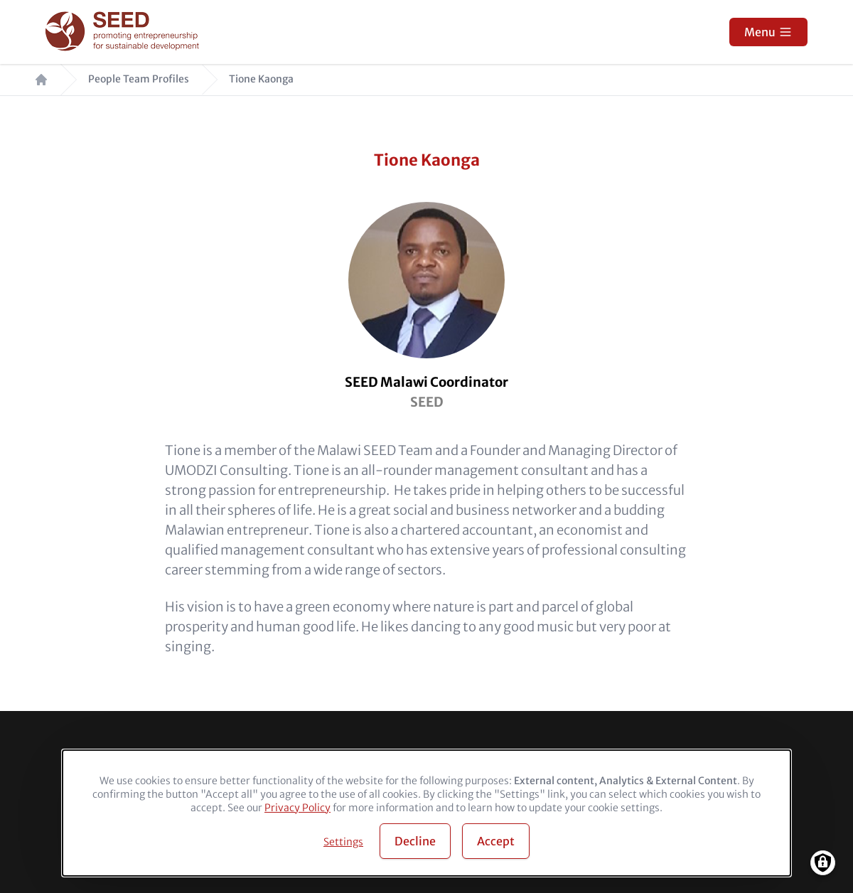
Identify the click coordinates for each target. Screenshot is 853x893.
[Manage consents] (822, 862)
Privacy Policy (297, 807)
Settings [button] (343, 841)
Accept (496, 841)
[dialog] (426, 813)
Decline (415, 841)
